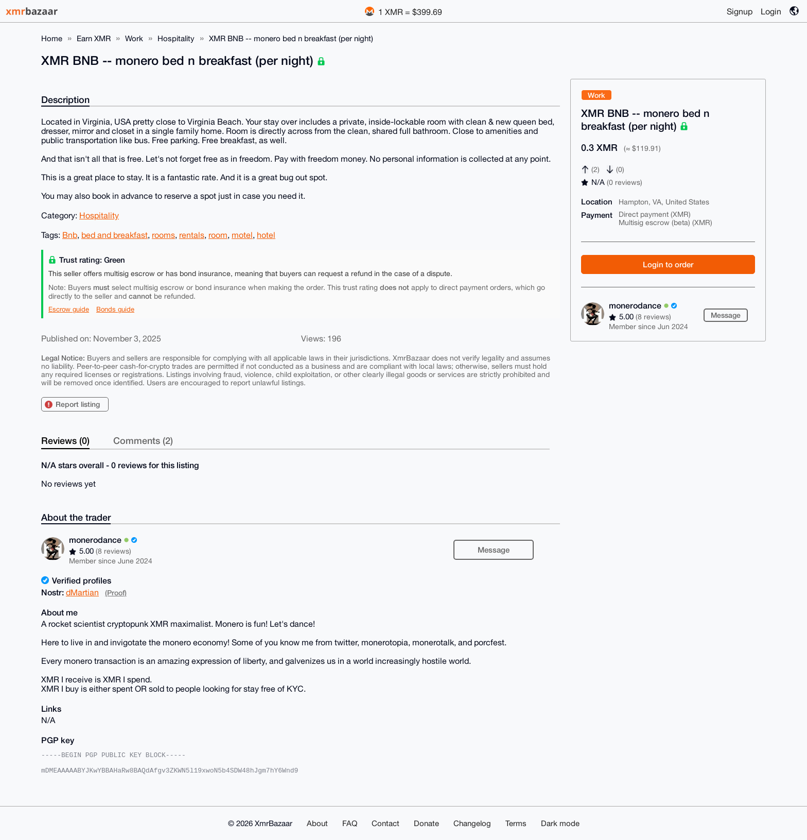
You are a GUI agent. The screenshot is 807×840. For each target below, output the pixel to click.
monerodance (643, 305)
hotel (266, 234)
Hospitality (176, 38)
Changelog (472, 823)
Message (726, 315)
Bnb (69, 234)
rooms (163, 234)
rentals (191, 234)
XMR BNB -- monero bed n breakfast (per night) (291, 38)
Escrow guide (68, 309)
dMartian (82, 592)
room (217, 234)
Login (771, 11)
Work (134, 38)
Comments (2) (143, 440)
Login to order (668, 264)
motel (242, 234)
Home (51, 38)
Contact (385, 823)
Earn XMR (94, 38)
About (317, 823)
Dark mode (560, 823)
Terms (516, 823)
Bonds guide (115, 309)
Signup (739, 11)
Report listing (78, 404)
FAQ (349, 823)
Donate (426, 823)
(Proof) (116, 592)
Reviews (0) (65, 440)
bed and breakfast (114, 234)
